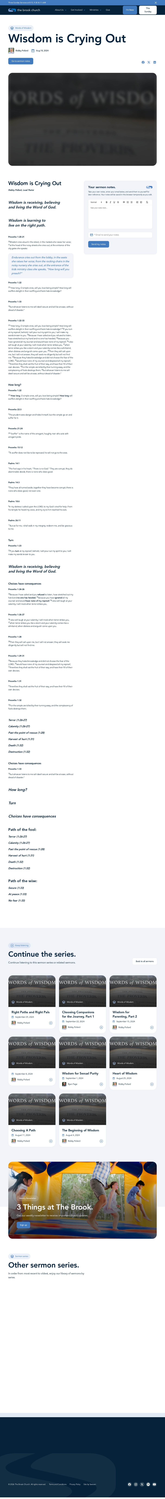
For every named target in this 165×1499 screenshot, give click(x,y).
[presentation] (139, 246)
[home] (26, 10)
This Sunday (148, 10)
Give (108, 10)
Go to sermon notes (21, 61)
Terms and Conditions (57, 1484)
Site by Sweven (90, 1484)
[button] (61, 10)
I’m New (130, 10)
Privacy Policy (75, 1484)
